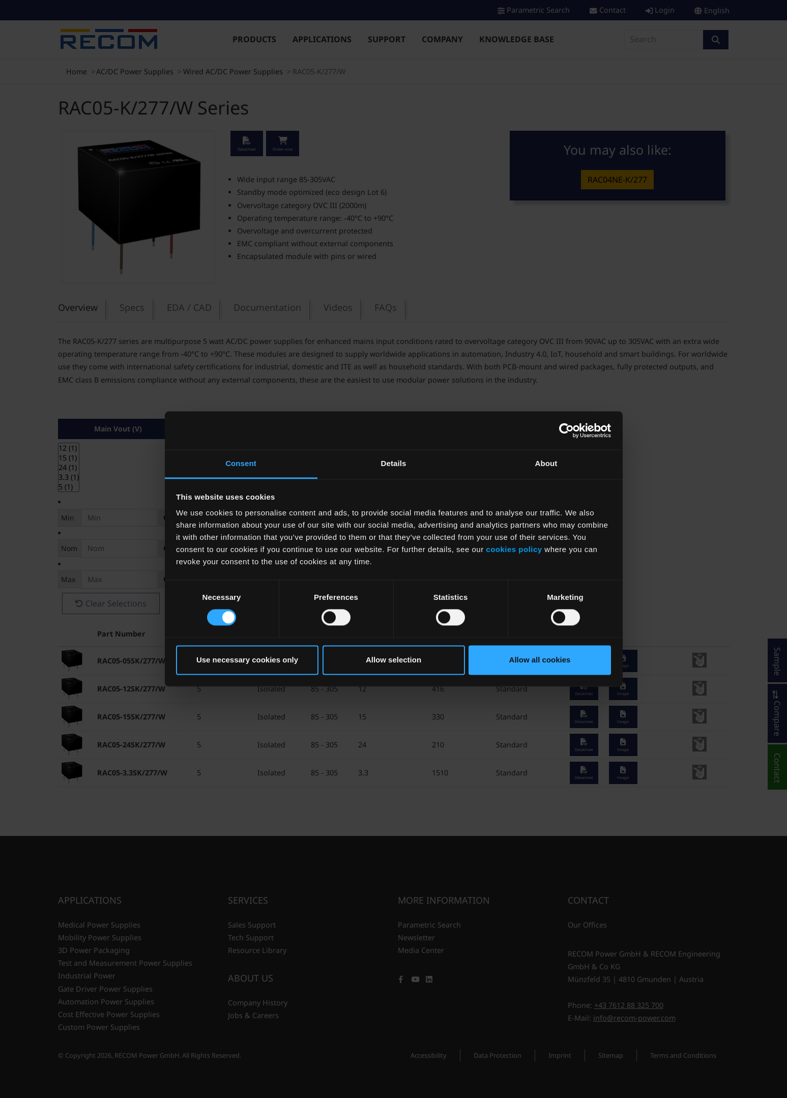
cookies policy (514, 549)
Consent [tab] (240, 463)
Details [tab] (393, 463)
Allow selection (393, 659)
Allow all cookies (540, 659)
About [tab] (546, 463)
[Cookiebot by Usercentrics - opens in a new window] (566, 430)
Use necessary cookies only (247, 659)
